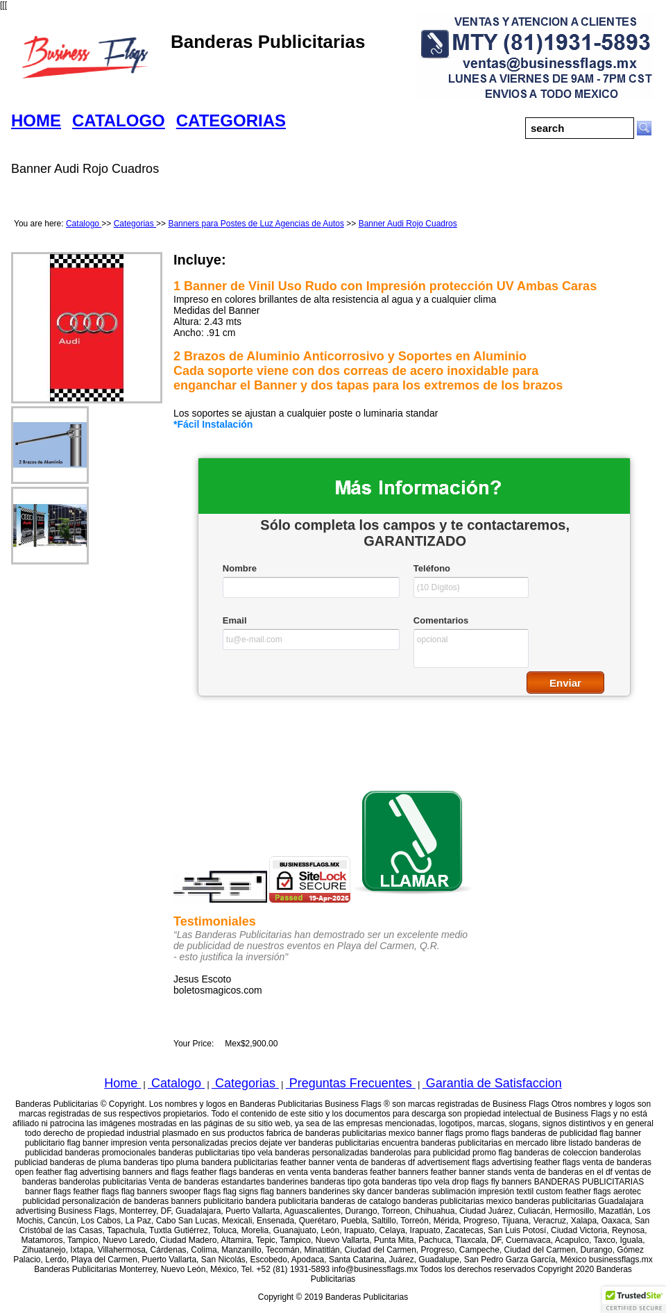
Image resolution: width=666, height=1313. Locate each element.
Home (122, 1083)
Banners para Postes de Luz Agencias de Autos (256, 223)
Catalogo (83, 223)
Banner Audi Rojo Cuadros (408, 223)
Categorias (135, 223)
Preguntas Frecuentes (351, 1083)
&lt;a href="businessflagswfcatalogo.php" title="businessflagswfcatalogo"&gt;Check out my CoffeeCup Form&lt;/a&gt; (414, 598)
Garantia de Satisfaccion (492, 1083)
